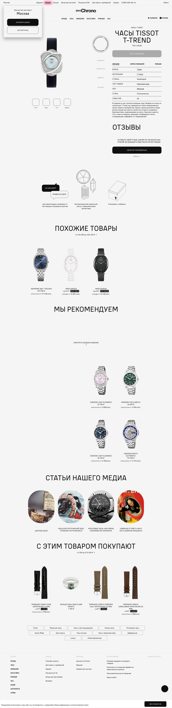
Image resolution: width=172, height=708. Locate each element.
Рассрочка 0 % (51, 673)
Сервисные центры (84, 669)
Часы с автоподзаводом (83, 628)
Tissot (139, 69)
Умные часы (109, 628)
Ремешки (101, 18)
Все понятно (155, 704)
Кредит (49, 669)
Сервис (116, 2)
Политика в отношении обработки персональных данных (120, 668)
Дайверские (132, 633)
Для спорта (60, 633)
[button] (8, 2)
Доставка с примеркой (101, 2)
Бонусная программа (54, 677)
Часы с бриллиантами (107, 633)
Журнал (39, 2)
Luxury (73, 638)
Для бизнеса (15, 689)
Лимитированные (95, 638)
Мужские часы (56, 628)
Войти (166, 2)
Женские (140, 89)
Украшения (80, 18)
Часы (71, 18)
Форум (48, 2)
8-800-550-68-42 (129, 2)
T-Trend (140, 74)
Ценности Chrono (83, 661)
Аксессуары (91, 18)
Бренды (64, 18)
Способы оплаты (52, 661)
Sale (109, 18)
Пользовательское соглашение (119, 673)
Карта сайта (111, 677)
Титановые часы (132, 628)
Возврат (49, 681)
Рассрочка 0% (84, 2)
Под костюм (81, 633)
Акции (55, 2)
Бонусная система (68, 2)
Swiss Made (39, 633)
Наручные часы (143, 84)
